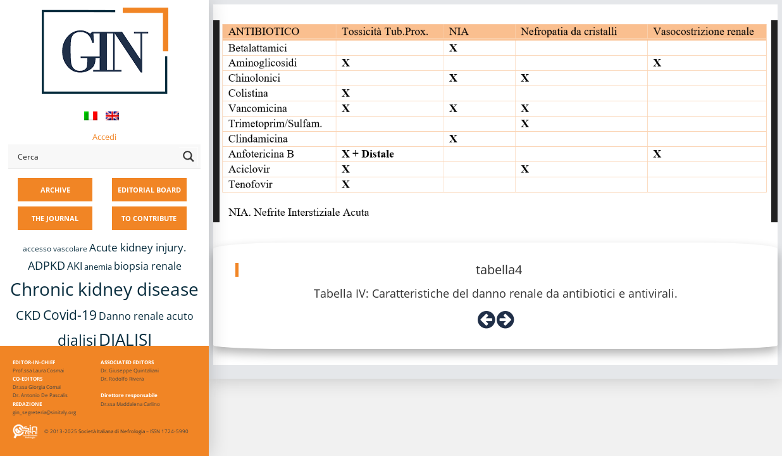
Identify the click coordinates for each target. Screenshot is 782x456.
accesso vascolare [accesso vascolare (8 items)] (55, 248)
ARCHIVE (55, 189)
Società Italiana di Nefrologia (111, 431)
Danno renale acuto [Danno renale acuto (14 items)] (146, 316)
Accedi (104, 136)
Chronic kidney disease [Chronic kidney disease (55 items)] (104, 289)
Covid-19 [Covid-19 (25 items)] (70, 315)
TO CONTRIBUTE (149, 218)
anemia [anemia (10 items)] (98, 266)
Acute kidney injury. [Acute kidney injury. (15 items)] (137, 247)
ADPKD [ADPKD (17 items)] (46, 265)
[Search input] (95, 156)
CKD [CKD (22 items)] (28, 315)
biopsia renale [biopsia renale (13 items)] (148, 266)
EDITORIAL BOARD (149, 189)
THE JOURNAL (55, 218)
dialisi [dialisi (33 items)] (77, 340)
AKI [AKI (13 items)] (74, 266)
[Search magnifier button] (188, 156)
